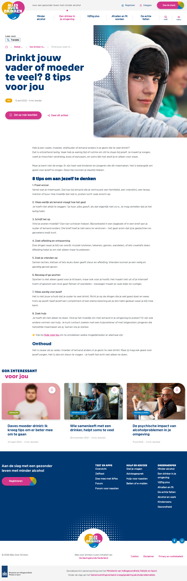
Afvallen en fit (166, 487)
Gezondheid (165, 507)
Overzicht (101, 469)
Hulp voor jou (51, 335)
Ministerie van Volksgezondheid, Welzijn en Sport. (132, 571)
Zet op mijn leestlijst (23, 115)
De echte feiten (146, 17)
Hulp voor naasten (137, 478)
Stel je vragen (134, 469)
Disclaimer (148, 556)
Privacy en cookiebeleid (171, 556)
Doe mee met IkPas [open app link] (106, 478)
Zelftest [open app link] (99, 474)
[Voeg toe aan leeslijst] (52, 390)
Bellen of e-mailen (136, 483)
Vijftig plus (93, 16)
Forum (99, 483)
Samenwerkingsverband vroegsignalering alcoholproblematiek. (123, 575)
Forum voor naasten (107, 488)
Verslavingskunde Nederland (93, 558)
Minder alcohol (41, 17)
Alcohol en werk (167, 497)
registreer (128, 5)
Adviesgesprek (134, 474)
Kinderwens (164, 502)
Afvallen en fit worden (120, 17)
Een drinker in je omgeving (67, 17)
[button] (10, 36)
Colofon (135, 556)
